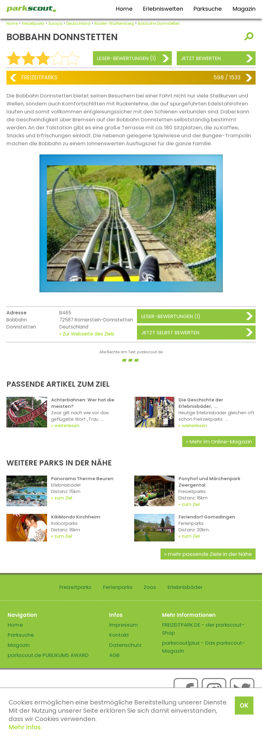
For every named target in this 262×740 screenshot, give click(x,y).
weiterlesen (66, 426)
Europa (55, 23)
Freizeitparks (33, 23)
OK (244, 705)
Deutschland (78, 23)
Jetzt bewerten (201, 58)
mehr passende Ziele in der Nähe (210, 554)
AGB (114, 655)
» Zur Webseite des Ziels (86, 334)
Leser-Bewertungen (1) (126, 58)
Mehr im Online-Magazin (221, 441)
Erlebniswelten (163, 9)
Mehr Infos (25, 727)
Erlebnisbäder (185, 587)
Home (124, 9)
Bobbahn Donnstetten (159, 23)
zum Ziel (63, 498)
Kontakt (119, 635)
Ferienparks (117, 587)
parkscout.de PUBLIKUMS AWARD (48, 655)
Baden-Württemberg (114, 23)
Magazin (244, 9)
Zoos (150, 587)
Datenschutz (125, 645)
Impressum (123, 624)
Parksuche (208, 9)
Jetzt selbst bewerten (170, 332)
